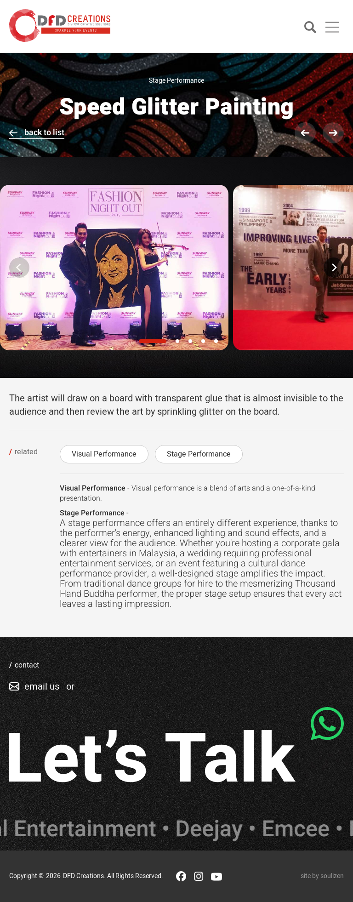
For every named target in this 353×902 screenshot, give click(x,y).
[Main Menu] (332, 27)
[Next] (334, 267)
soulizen (332, 876)
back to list (44, 132)
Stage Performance (199, 454)
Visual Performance (104, 454)
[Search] (310, 27)
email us (41, 686)
